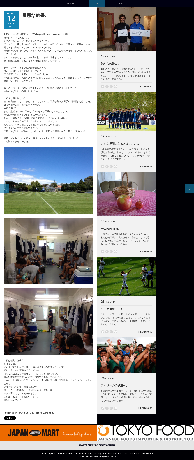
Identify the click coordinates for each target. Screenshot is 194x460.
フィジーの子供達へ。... (116, 385)
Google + (111, 86)
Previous (4, 188)
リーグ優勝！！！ (112, 309)
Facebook (107, 86)
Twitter (102, 86)
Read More (146, 86)
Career (123, 3)
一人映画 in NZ (110, 228)
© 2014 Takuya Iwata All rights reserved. (97, 457)
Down (97, 3)
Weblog (70, 3)
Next (189, 188)
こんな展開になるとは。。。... (120, 143)
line (115, 86)
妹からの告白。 (110, 63)
